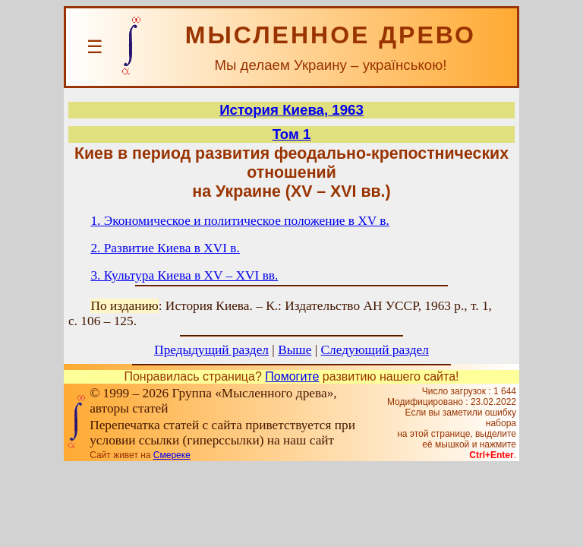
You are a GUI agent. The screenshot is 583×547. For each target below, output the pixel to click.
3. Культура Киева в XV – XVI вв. (184, 275)
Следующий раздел (375, 350)
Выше (294, 350)
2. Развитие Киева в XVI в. (164, 248)
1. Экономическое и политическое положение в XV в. (239, 220)
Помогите (292, 376)
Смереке (172, 455)
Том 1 (292, 134)
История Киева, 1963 (291, 110)
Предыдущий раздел (211, 350)
